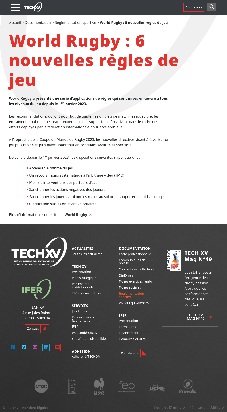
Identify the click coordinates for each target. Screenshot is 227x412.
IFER (75, 326)
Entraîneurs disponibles (89, 338)
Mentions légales (35, 408)
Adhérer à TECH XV (86, 356)
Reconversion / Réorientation (83, 318)
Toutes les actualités (87, 254)
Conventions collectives (136, 269)
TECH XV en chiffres (86, 293)
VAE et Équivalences (134, 303)
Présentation (81, 272)
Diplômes (126, 275)
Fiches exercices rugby (136, 281)
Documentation (38, 22)
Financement (129, 333)
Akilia (215, 407)
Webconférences (84, 332)
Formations (127, 327)
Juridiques (79, 311)
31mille (175, 407)
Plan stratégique (84, 278)
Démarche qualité (132, 339)
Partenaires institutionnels (83, 285)
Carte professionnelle (135, 254)
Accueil (15, 22)
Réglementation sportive (75, 22)
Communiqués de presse (132, 261)
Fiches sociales (130, 287)
